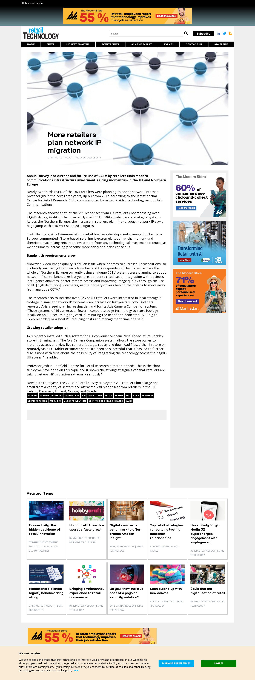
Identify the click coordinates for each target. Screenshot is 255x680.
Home (31, 44)
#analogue (95, 395)
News (50, 44)
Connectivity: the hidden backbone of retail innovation (44, 529)
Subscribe (28, 3)
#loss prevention (75, 401)
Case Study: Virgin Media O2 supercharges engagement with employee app (205, 533)
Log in (39, 3)
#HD (127, 395)
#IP (84, 395)
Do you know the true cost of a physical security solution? (126, 593)
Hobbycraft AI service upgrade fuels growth (86, 527)
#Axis (129, 401)
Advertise (221, 44)
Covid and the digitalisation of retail (207, 591)
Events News (110, 44)
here (76, 670)
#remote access (37, 401)
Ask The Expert (141, 44)
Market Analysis (77, 44)
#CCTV (108, 395)
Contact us (194, 44)
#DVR (136, 395)
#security (55, 401)
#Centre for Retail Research (105, 401)
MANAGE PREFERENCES (176, 663)
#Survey (33, 395)
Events (169, 44)
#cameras (147, 395)
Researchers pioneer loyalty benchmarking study (46, 593)
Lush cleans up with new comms (166, 591)
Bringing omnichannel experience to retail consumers (86, 593)
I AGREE (218, 663)
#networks (72, 395)
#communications (51, 395)
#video (118, 395)
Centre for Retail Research (47, 200)
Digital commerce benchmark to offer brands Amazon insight (125, 531)
